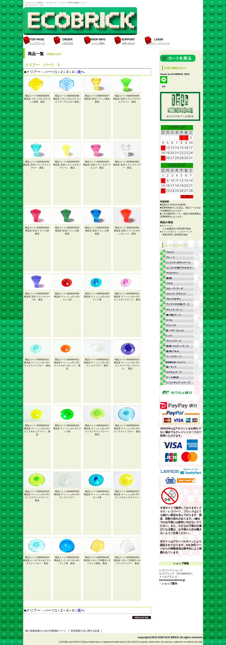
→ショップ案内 (168, 583)
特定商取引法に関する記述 (85, 630)
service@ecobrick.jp (172, 579)
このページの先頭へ (141, 617)
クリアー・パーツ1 (41, 72)
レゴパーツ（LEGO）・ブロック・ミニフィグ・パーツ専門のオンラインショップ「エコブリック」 (82, 21)
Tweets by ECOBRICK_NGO (175, 74)
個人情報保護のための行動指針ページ (45, 630)
